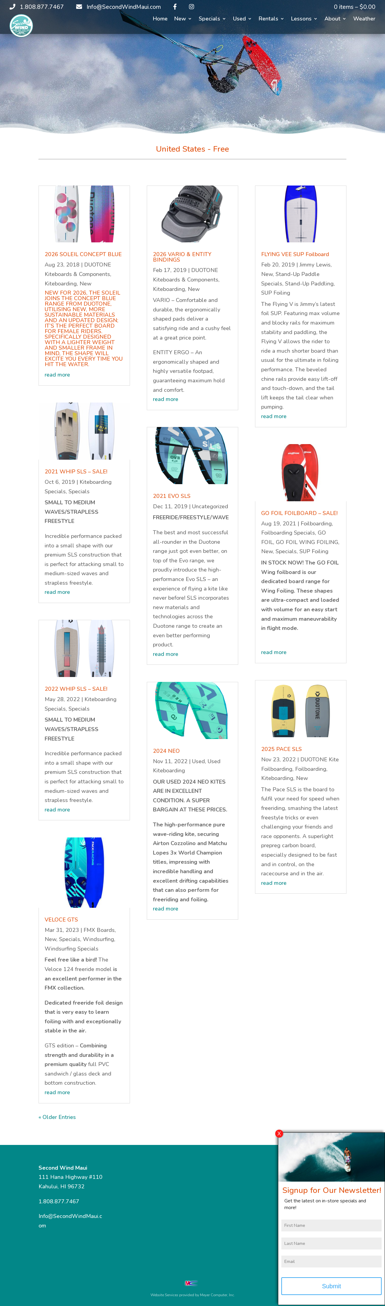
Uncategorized (210, 506)
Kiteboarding (61, 283)
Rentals (268, 19)
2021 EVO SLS (172, 496)
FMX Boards (99, 930)
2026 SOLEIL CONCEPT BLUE (83, 254)
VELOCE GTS (61, 919)
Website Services (164, 1295)
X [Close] (279, 1136)
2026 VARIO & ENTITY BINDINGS (182, 257)
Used (239, 19)
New (180, 19)
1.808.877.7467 (59, 1201)
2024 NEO (166, 751)
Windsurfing (98, 939)
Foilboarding (316, 523)
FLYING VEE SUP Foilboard (295, 254)
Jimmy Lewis (315, 264)
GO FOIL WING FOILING (307, 542)
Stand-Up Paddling (309, 283)
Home (160, 19)
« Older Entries (57, 1117)
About (332, 19)
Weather (364, 19)
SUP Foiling (275, 292)
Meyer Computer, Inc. (217, 1295)
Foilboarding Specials (288, 532)
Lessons (301, 19)
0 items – (355, 7)
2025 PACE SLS (281, 749)
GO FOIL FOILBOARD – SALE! (299, 513)
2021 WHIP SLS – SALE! (76, 471)
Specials (209, 19)
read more (57, 374)
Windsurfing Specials (71, 948)
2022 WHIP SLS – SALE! (76, 689)
